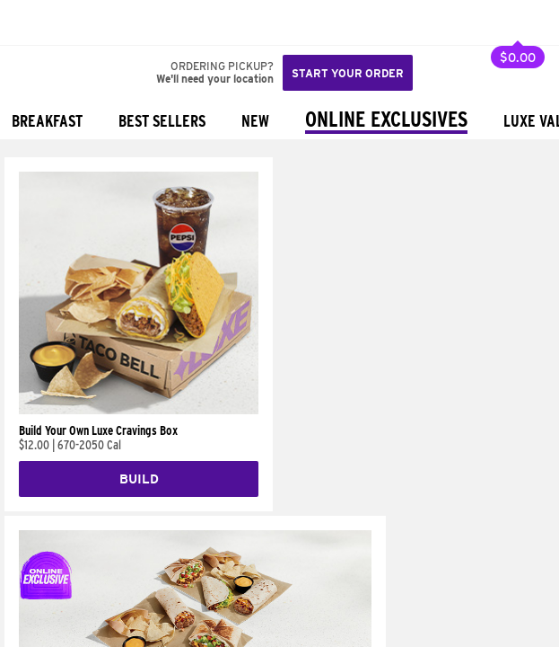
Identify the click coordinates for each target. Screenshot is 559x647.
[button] (73, 22)
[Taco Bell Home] (31, 22)
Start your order (348, 73)
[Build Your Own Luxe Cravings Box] (138, 410)
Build (139, 479)
